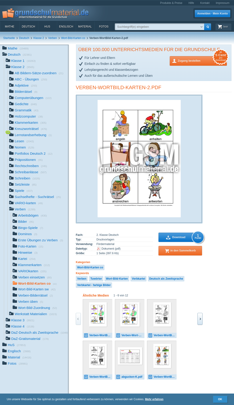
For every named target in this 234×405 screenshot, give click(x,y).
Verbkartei (138, 278)
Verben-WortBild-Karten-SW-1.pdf (162, 335)
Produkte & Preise (171, 3)
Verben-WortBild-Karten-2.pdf (118, 87)
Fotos (103, 26)
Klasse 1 (21, 61)
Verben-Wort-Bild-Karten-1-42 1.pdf (130, 335)
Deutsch (28, 26)
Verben (52, 38)
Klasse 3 (20, 320)
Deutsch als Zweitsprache (166, 278)
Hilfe (191, 3)
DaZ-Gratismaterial (27, 339)
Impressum (222, 3)
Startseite (9, 38)
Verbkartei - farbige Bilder (94, 285)
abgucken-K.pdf (129, 377)
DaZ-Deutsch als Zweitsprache (37, 333)
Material (85, 26)
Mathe (9, 26)
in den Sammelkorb (183, 250)
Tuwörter (96, 278)
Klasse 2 (38, 38)
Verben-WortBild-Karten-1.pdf (98, 335)
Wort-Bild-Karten (117, 278)
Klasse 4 (20, 327)
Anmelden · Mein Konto (212, 13)
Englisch (66, 26)
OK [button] (220, 399)
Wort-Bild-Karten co (73, 38)
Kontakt (205, 3)
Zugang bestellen (202, 60)
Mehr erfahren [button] (154, 399)
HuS (47, 26)
